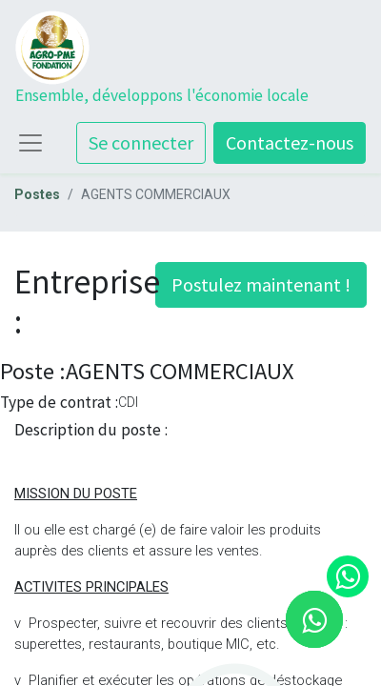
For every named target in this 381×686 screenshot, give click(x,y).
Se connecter (141, 142)
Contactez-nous (289, 142)
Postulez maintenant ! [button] (261, 284)
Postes (37, 194)
